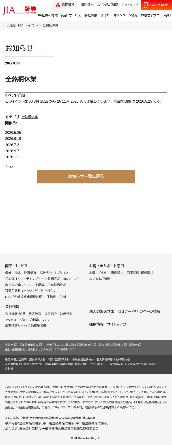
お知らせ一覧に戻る (86, 176)
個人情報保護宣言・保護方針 (113, 359)
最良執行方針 (37, 359)
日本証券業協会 (28, 344)
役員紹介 (50, 314)
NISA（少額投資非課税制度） (24, 297)
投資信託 (30, 273)
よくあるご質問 (107, 5)
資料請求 (87, 5)
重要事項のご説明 (16, 359)
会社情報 (90, 15)
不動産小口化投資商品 (50, 284)
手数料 (51, 297)
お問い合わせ (98, 273)
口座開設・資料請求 (140, 273)
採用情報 (68, 5)
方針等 (9, 368)
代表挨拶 (35, 314)
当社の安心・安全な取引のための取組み (133, 364)
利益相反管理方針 (59, 359)
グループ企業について (35, 320)
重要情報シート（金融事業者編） (26, 326)
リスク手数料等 (159, 5)
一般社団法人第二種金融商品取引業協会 (68, 344)
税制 (63, 297)
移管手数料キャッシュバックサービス (30, 291)
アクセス (11, 320)
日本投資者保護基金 (111, 344)
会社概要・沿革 (15, 314)
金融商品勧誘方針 (83, 359)
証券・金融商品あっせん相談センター (26, 349)
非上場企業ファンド (18, 284)
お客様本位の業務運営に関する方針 (66, 364)
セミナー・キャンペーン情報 (119, 15)
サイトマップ (130, 5)
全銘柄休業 (30, 117)
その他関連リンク (64, 349)
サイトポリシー (98, 364)
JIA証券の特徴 (47, 15)
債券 (8, 273)
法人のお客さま (101, 311)
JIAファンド (71, 279)
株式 (18, 273)
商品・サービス (71, 15)
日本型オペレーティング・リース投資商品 (32, 279)
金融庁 (9, 344)
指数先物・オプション (54, 273)
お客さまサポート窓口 (156, 15)
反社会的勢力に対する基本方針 (24, 364)
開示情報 (66, 314)
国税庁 (133, 344)
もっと (10, 167)
